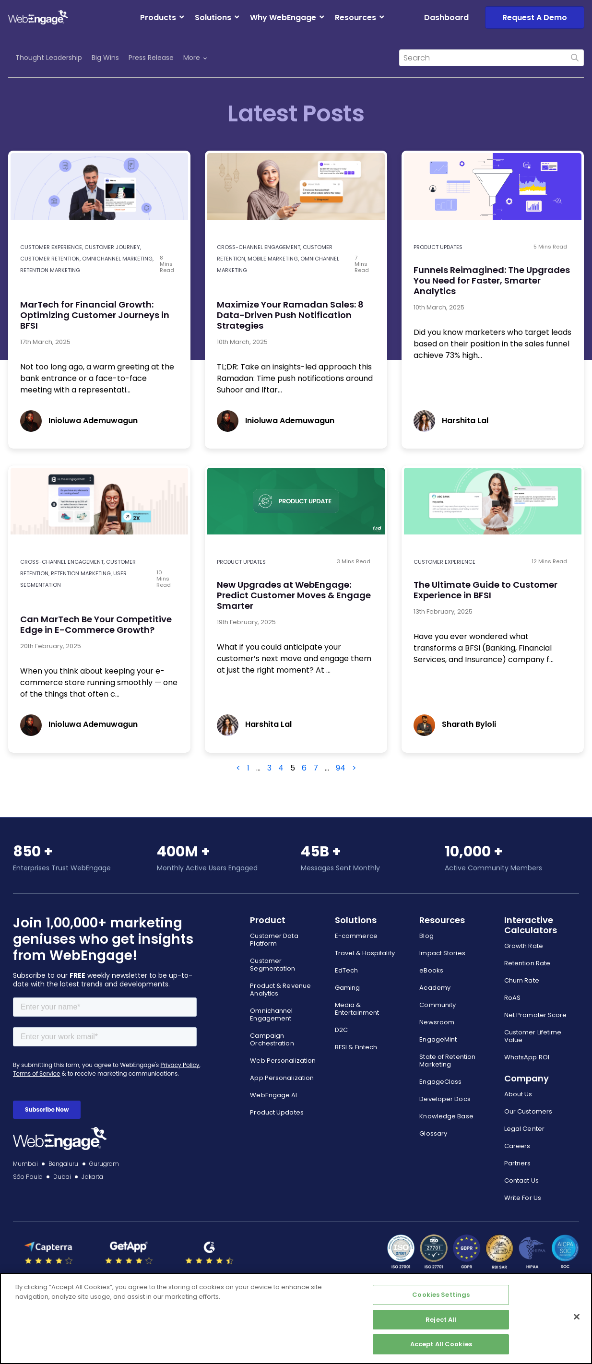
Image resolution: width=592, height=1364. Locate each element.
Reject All (441, 1319)
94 (340, 767)
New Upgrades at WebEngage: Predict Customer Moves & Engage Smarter (294, 595)
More (195, 57)
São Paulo (28, 1177)
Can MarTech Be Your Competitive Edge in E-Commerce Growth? (96, 624)
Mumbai (25, 1164)
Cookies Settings (441, 1294)
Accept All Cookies (441, 1344)
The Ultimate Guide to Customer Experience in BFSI (485, 590)
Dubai (62, 1177)
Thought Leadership (48, 57)
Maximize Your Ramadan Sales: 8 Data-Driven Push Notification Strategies (290, 315)
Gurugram (104, 1164)
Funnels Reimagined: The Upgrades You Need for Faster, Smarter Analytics (492, 280)
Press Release (151, 57)
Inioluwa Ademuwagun (79, 420)
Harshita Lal (451, 420)
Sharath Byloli (455, 724)
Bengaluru (63, 1164)
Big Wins (105, 57)
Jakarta (92, 1177)
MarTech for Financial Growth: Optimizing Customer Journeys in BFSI (94, 315)
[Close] (576, 1317)
